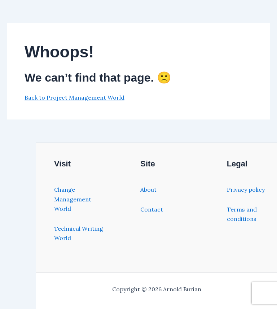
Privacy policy (246, 189)
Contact (151, 209)
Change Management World (72, 199)
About (148, 189)
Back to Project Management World (74, 97)
